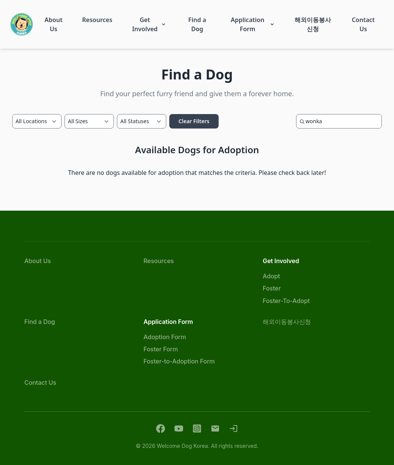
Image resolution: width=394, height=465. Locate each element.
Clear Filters (193, 121)
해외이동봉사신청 (287, 321)
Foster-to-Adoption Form (179, 361)
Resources (158, 261)
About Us (37, 261)
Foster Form (160, 349)
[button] (53, 24)
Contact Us (40, 382)
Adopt (271, 276)
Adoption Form (164, 337)
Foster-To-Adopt (286, 301)
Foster (272, 288)
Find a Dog (39, 321)
